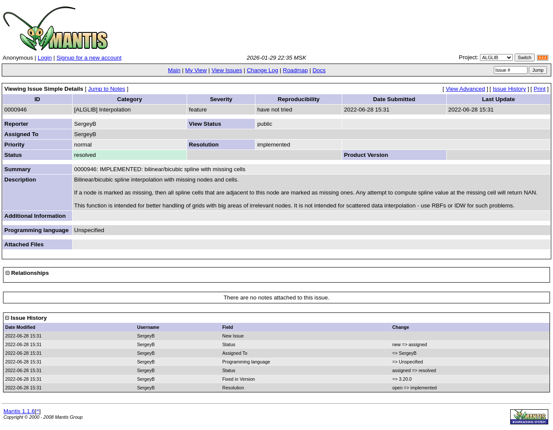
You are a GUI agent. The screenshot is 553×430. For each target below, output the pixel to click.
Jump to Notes (106, 89)
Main (174, 70)
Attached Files (24, 244)
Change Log (262, 70)
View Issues (226, 70)
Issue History (509, 89)
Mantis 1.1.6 (19, 411)
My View (196, 70)
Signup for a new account (89, 57)
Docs (318, 70)
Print (539, 89)
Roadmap (295, 70)
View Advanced (465, 89)
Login (45, 57)
